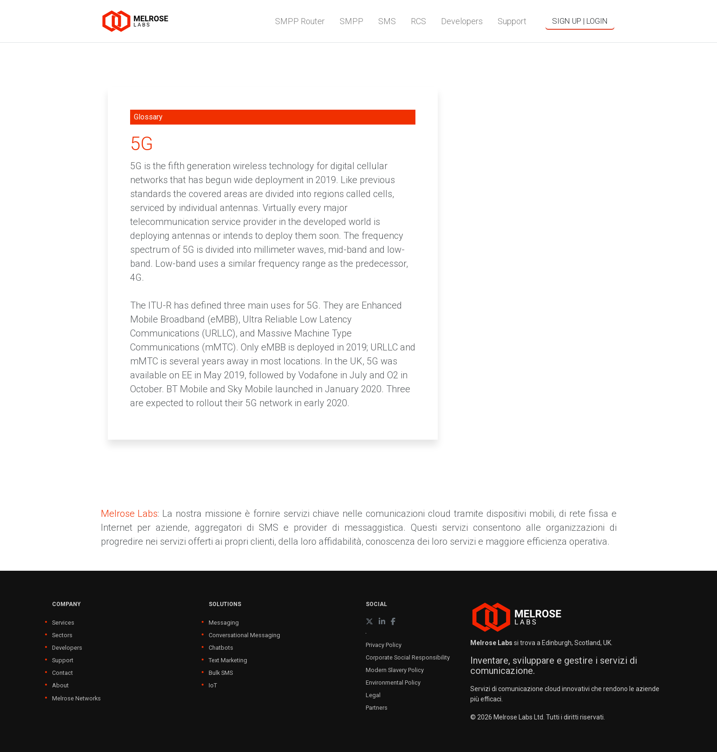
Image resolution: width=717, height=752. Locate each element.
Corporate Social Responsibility (408, 657)
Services (63, 622)
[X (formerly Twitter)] (369, 621)
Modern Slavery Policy (395, 669)
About (60, 685)
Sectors (62, 635)
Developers (67, 647)
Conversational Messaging (244, 635)
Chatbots (221, 647)
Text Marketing (228, 660)
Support (62, 660)
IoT (213, 685)
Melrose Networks (76, 698)
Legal (373, 695)
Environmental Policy (393, 682)
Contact (62, 672)
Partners (377, 707)
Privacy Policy (383, 644)
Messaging (224, 622)
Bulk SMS (221, 672)
